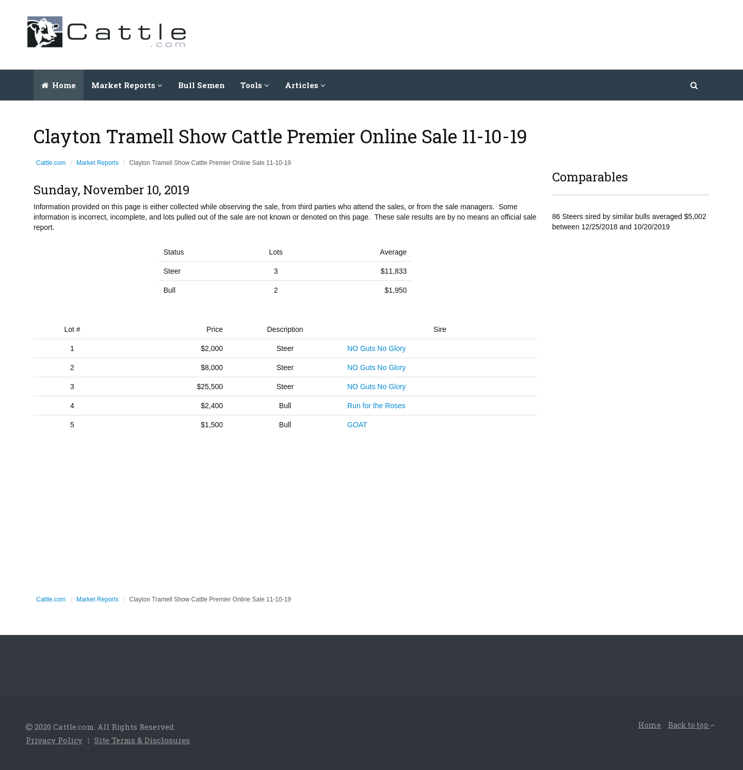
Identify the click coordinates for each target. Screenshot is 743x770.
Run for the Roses (376, 405)
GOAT (357, 425)
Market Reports (97, 162)
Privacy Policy (54, 740)
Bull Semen (201, 85)
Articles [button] (305, 85)
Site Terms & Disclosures (142, 740)
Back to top (691, 725)
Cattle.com (51, 162)
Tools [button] (254, 85)
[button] (695, 85)
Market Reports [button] (127, 85)
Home (58, 85)
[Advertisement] (529, 33)
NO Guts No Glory (376, 348)
